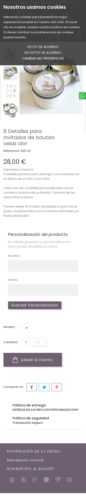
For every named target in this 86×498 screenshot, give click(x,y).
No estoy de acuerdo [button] (43, 52)
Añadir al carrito (33, 360)
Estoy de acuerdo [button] (43, 47)
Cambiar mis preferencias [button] (43, 58)
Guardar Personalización (34, 305)
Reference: (11, 151)
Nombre (14, 256)
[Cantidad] (26, 342)
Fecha (12, 280)
